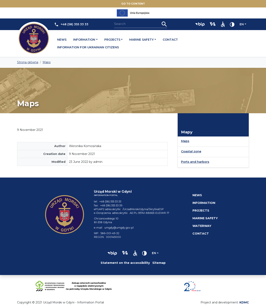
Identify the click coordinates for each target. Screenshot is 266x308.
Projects (112, 39)
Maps (185, 141)
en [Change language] (242, 24)
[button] (199, 24)
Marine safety (141, 39)
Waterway (201, 226)
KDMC (244, 302)
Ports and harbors (195, 162)
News (61, 39)
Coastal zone (191, 151)
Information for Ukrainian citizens (88, 47)
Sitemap (159, 263)
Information (84, 39)
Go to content (133, 3)
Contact (170, 39)
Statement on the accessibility (125, 263)
